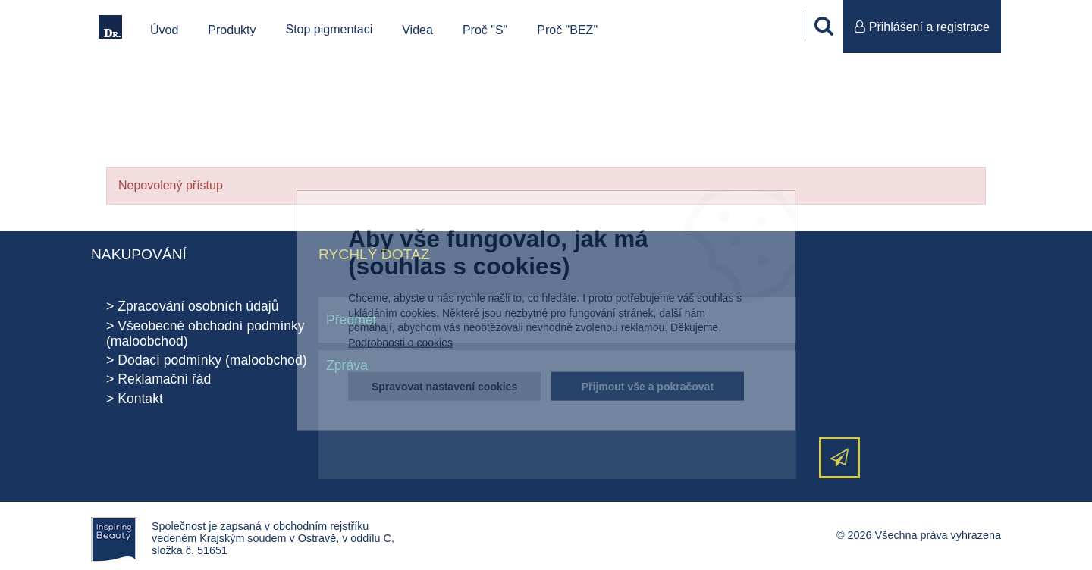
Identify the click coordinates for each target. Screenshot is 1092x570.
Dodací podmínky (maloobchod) (212, 360)
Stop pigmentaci (329, 29)
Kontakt (140, 398)
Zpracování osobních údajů (198, 306)
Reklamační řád (164, 379)
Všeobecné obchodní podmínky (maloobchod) (205, 333)
